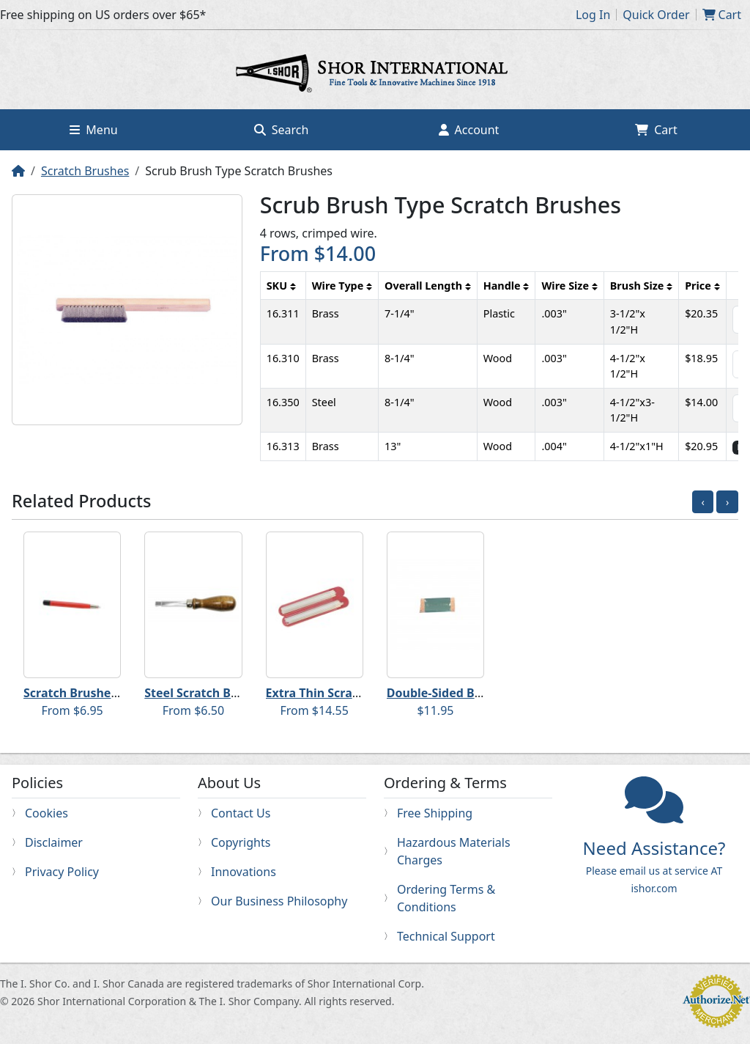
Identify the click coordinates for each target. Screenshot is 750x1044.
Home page (375, 76)
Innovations (243, 872)
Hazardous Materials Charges (453, 851)
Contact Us (240, 813)
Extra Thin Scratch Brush (337, 693)
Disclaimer (54, 842)
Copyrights (240, 842)
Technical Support (446, 936)
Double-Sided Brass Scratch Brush (484, 693)
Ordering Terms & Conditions (446, 898)
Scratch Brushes (85, 171)
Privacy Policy (62, 872)
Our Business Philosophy (279, 901)
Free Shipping (434, 813)
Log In (593, 15)
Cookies (46, 813)
